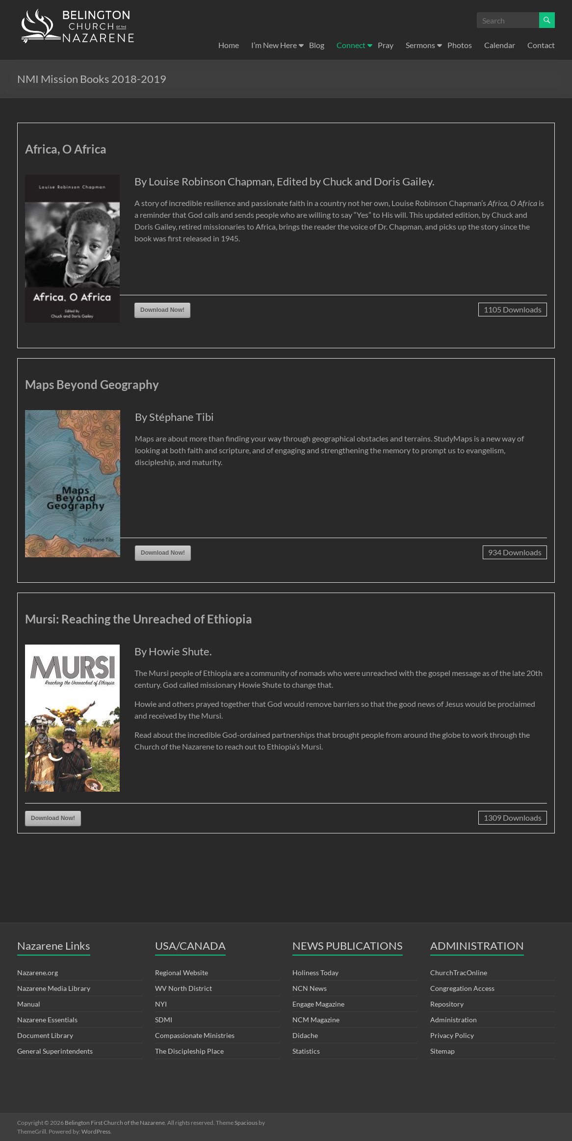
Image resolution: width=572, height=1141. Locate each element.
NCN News (309, 988)
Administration (453, 1019)
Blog (316, 45)
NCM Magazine (315, 1019)
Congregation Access (462, 988)
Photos (459, 45)
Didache (305, 1035)
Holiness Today (315, 972)
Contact (541, 45)
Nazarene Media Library (53, 988)
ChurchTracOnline (458, 972)
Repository (447, 1004)
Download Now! (162, 310)
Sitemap (442, 1051)
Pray (385, 45)
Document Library (45, 1035)
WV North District (183, 988)
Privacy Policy (452, 1035)
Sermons (420, 45)
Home (228, 45)
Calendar (499, 45)
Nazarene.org (37, 972)
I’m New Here (274, 45)
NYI (161, 1004)
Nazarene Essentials (47, 1019)
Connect (351, 45)
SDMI (163, 1019)
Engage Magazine (318, 1004)
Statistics (306, 1051)
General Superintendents (55, 1051)
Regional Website (181, 972)
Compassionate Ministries (194, 1035)
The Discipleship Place (189, 1051)
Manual (28, 1004)
